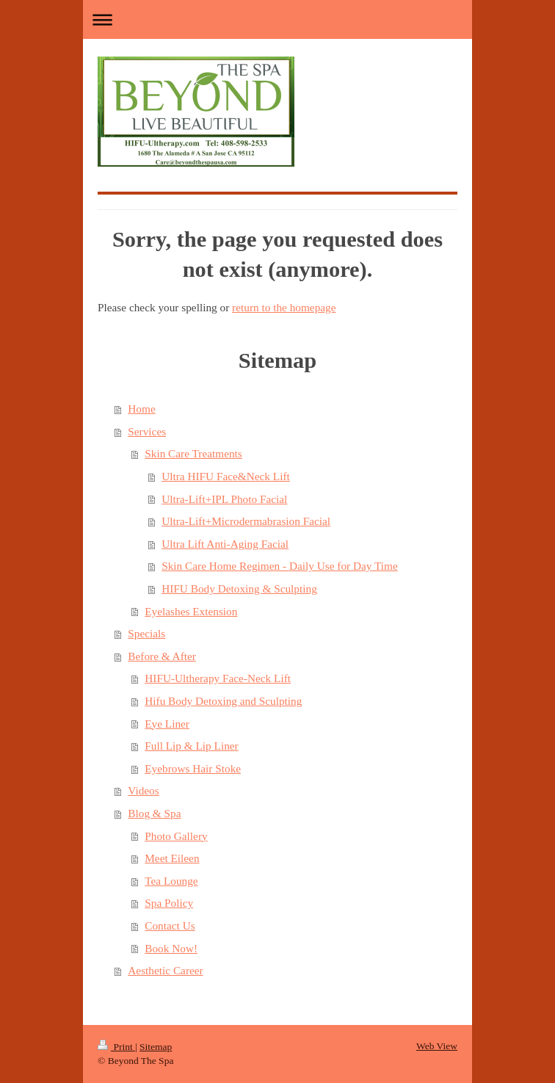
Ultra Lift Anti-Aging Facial (225, 543)
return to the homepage (283, 307)
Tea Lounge (171, 880)
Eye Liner (167, 723)
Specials (146, 633)
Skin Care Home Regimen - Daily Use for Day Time (280, 565)
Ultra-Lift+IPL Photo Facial (224, 499)
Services (147, 431)
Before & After (162, 656)
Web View (436, 1045)
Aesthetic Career (165, 970)
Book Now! (171, 948)
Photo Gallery (176, 836)
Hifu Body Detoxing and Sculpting (223, 701)
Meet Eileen (172, 858)
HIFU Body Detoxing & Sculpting (239, 588)
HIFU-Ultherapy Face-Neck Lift (218, 678)
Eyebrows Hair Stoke (193, 768)
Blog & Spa (154, 813)
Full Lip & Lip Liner (191, 745)
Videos (143, 790)
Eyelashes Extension (191, 611)
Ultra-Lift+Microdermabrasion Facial (246, 521)
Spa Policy (169, 903)
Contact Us (170, 925)
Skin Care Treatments (193, 453)
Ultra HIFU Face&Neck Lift (226, 476)
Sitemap (155, 1046)
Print (116, 1046)
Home (141, 408)
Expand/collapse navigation (277, 19)
